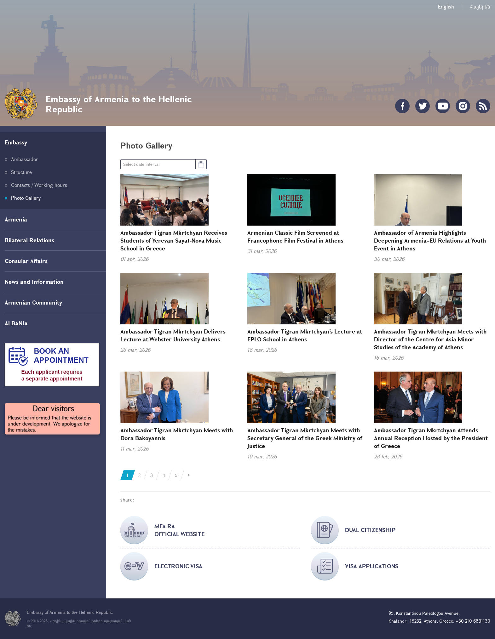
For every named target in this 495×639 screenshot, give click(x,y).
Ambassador (24, 159)
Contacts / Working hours (39, 185)
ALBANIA (16, 323)
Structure (21, 172)
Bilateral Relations (29, 240)
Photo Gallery (26, 197)
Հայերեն (480, 6)
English (446, 6)
